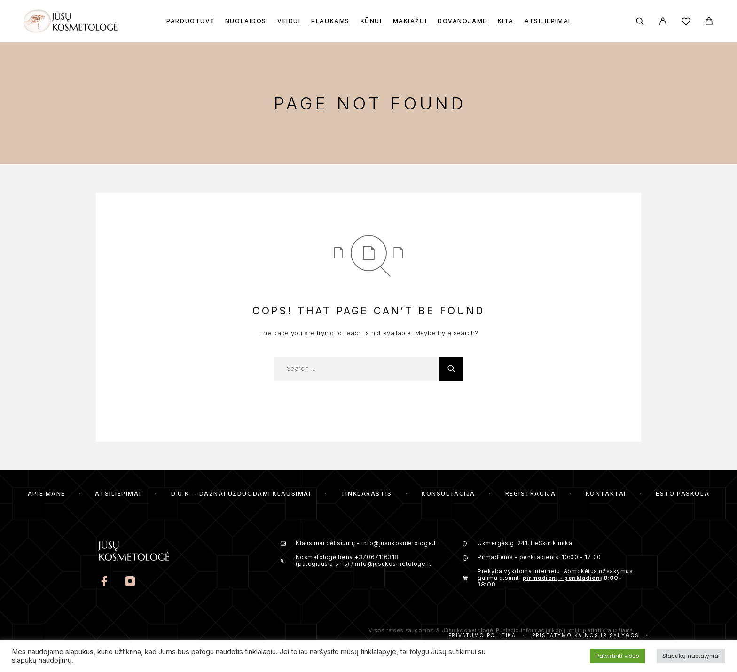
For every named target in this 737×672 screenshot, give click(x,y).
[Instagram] (130, 582)
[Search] (639, 21)
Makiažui (410, 21)
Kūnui (371, 21)
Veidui (288, 21)
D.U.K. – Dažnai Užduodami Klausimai (241, 493)
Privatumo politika (482, 635)
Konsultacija (448, 493)
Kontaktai (606, 493)
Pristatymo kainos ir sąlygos (585, 635)
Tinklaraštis (366, 493)
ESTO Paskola (682, 493)
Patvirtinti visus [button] (617, 655)
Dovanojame (462, 21)
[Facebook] (105, 582)
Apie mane (46, 493)
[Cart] (709, 22)
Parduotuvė (190, 21)
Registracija (530, 493)
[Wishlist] (686, 22)
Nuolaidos (246, 21)
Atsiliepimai (548, 21)
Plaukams (330, 21)
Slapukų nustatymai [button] (691, 655)
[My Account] (662, 21)
